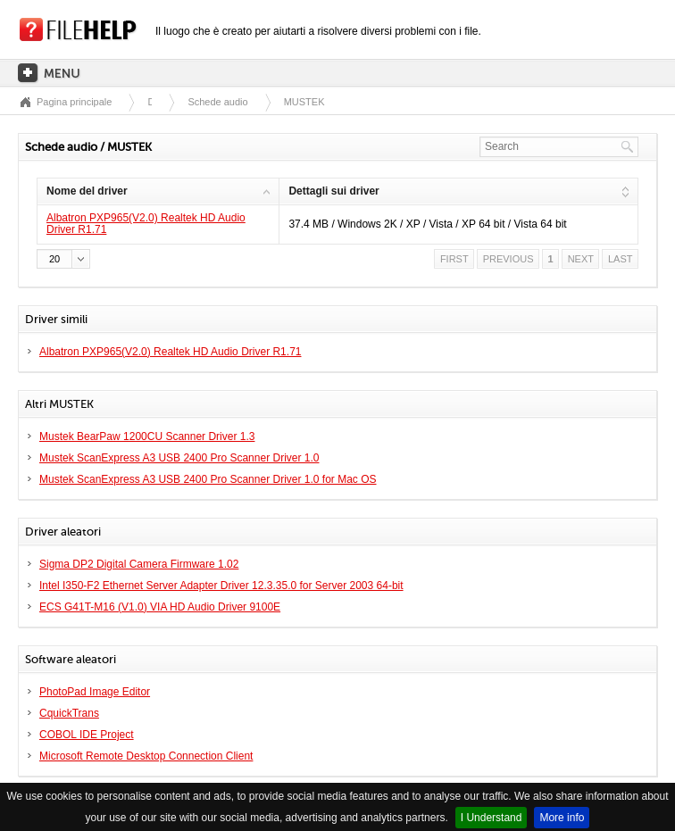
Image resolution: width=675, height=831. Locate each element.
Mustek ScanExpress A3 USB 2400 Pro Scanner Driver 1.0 (179, 458)
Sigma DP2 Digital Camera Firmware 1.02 (138, 564)
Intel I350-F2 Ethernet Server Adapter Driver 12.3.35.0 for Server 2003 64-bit (221, 585)
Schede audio (217, 101)
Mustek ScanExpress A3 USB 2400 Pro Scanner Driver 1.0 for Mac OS (208, 479)
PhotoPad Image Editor (94, 692)
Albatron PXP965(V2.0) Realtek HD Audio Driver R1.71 (146, 224)
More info (561, 817)
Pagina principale (74, 101)
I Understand (491, 817)
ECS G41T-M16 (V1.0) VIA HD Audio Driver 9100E (159, 607)
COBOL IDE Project (86, 734)
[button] (63, 259)
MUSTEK (304, 101)
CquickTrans (69, 713)
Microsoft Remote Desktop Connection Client (146, 756)
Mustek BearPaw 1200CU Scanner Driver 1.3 (146, 436)
